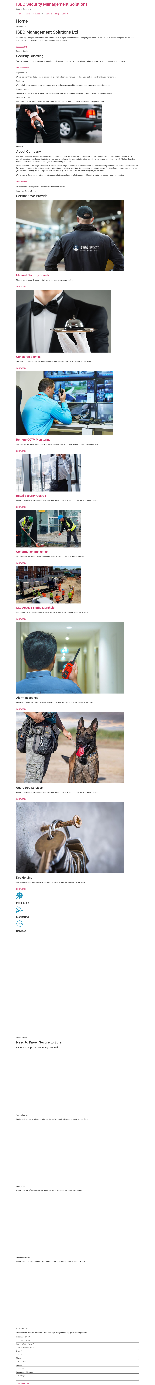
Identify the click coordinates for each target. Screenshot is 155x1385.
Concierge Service (28, 357)
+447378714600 (22, 68)
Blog (57, 14)
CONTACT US (21, 287)
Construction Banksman (32, 551)
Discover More (21, 182)
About (28, 14)
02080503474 (21, 47)
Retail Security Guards (31, 495)
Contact (65, 14)
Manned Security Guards (32, 275)
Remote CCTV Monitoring (33, 439)
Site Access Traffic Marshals (35, 607)
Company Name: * (23, 1337)
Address (19, 1365)
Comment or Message (24, 1372)
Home (20, 14)
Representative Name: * (25, 1344)
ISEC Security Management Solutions (52, 4)
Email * (19, 1351)
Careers (49, 14)
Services (36, 14)
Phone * (19, 1358)
